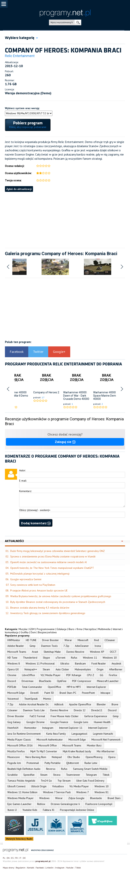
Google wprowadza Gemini (25, 579)
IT (20, 858)
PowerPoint (88, 692)
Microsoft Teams (16, 651)
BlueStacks (45, 681)
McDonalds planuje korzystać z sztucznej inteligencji (39, 573)
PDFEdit (11, 687)
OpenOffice (54, 687)
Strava (56, 774)
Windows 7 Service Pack (57, 792)
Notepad (57, 757)
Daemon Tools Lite (34, 710)
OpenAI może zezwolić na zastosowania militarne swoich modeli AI (48, 562)
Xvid (96, 640)
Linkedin (49, 867)
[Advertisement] (65, 218)
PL (4, 858)
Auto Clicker (62, 669)
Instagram (47, 727)
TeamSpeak (31, 698)
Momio (47, 698)
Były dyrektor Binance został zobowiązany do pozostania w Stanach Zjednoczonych (57, 602)
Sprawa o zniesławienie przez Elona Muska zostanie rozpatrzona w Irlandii (52, 556)
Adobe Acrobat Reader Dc (34, 704)
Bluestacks (96, 798)
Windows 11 (90, 657)
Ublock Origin (38, 786)
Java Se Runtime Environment (24, 733)
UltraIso (64, 663)
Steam (46, 669)
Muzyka (23, 629)
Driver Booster (50, 640)
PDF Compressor (81, 681)
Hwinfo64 (12, 727)
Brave (115, 704)
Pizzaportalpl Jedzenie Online (77, 810)
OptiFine (61, 681)
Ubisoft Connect (16, 786)
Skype (46, 657)
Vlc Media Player (79, 786)
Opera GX (13, 669)
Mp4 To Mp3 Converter (43, 751)
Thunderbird (30, 657)
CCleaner (110, 640)
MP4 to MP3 (74, 687)
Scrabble (12, 774)
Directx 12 (80, 710)
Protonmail (33, 763)
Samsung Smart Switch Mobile (90, 769)
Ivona (98, 646)
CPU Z (90, 675)
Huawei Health (102, 722)
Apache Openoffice (80, 704)
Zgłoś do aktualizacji (19, 189)
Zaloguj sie (65, 442)
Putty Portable (53, 763)
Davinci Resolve (75, 651)
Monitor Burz (94, 745)
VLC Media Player (51, 675)
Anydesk (116, 663)
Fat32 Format (37, 716)
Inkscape (105, 692)
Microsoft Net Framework (105, 739)
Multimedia (104, 629)
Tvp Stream (64, 780)
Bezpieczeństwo (47, 632)
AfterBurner (115, 669)
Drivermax (27, 681)
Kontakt (30, 867)
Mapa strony (8, 867)
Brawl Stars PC (68, 692)
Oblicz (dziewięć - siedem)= (34, 510)
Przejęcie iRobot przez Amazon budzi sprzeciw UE (39, 590)
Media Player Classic (19, 739)
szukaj (78, 22)
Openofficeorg (94, 757)
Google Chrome (35, 722)
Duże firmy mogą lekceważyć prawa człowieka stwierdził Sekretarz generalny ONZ (57, 551)
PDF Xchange (73, 675)
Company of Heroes (45, 392)
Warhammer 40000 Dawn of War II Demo (15, 394)
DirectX (34, 692)
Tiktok (105, 774)
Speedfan (29, 774)
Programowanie (46, 629)
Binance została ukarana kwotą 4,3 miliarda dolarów (39, 607)
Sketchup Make (52, 651)
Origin (100, 669)
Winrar (68, 640)
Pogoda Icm (14, 763)
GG (101, 675)
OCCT (113, 651)
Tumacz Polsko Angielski (21, 780)
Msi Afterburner (106, 751)
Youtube (69, 867)
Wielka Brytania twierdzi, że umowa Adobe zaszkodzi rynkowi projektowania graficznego (60, 596)
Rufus (74, 657)
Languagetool (79, 733)
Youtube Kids (29, 810)
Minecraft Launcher (108, 681)
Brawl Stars (114, 798)
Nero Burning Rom (35, 757)
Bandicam (80, 663)
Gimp (32, 646)
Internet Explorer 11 (70, 727)
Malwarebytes (83, 669)
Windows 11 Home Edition (22, 792)
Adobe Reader (15, 646)
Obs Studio (73, 757)
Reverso (50, 769)
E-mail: (23, 480)
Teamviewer (73, 774)
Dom (33, 632)
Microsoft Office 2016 (20, 745)
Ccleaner (12, 710)
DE (24, 858)
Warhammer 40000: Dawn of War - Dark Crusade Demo (75, 395)
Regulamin (20, 867)
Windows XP (97, 651)
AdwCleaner (82, 646)
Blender (101, 704)
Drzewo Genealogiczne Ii (65, 804)
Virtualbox (58, 786)
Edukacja (61, 629)
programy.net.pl (42, 861)
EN (8, 858)
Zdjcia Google (76, 798)
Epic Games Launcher (19, 804)
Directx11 (96, 710)
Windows (44, 798)
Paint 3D (49, 692)
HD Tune (12, 657)
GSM (32, 629)
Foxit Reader (98, 663)
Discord (11, 681)
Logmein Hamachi (103, 733)
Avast (35, 651)
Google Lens (81, 722)
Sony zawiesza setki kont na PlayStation (32, 584)
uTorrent (60, 657)
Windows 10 (110, 657)
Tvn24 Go (46, 780)
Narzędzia (90, 629)
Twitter (38, 351)
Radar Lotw (90, 763)
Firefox (113, 675)
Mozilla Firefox (16, 751)
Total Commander (32, 687)
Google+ (59, 351)
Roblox (41, 804)
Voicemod (13, 698)
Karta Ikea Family (56, 733)
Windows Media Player (20, 798)
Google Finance (59, 722)
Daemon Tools (49, 646)
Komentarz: (25, 491)
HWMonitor (13, 640)
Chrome (11, 675)
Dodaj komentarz (35, 523)
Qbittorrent (72, 763)
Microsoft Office (47, 745)
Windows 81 (102, 792)
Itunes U (12, 810)
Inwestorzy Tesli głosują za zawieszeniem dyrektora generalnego (47, 613)
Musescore (13, 757)
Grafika (24, 632)
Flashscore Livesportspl (98, 804)
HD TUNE (31, 640)
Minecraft (83, 640)
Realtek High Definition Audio (23, 769)
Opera (111, 757)
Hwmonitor (30, 727)
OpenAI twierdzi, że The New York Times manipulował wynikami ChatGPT (52, 568)
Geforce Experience (95, 716)
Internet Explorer (96, 687)
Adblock (58, 704)
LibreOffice (28, 675)
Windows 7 (82, 792)
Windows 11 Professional (40, 663)
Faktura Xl (48, 810)
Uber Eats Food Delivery (90, 780)
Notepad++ (30, 669)
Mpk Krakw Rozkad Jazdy (77, 751)
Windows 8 (13, 663)
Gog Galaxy (14, 722)
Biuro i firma (75, 629)
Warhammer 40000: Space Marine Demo (105, 394)
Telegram (91, 774)
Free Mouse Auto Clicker (65, 716)
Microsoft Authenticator (50, 739)
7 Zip (66, 646)
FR (16, 858)
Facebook (17, 351)
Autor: (22, 470)
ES (12, 858)
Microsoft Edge (16, 692)
